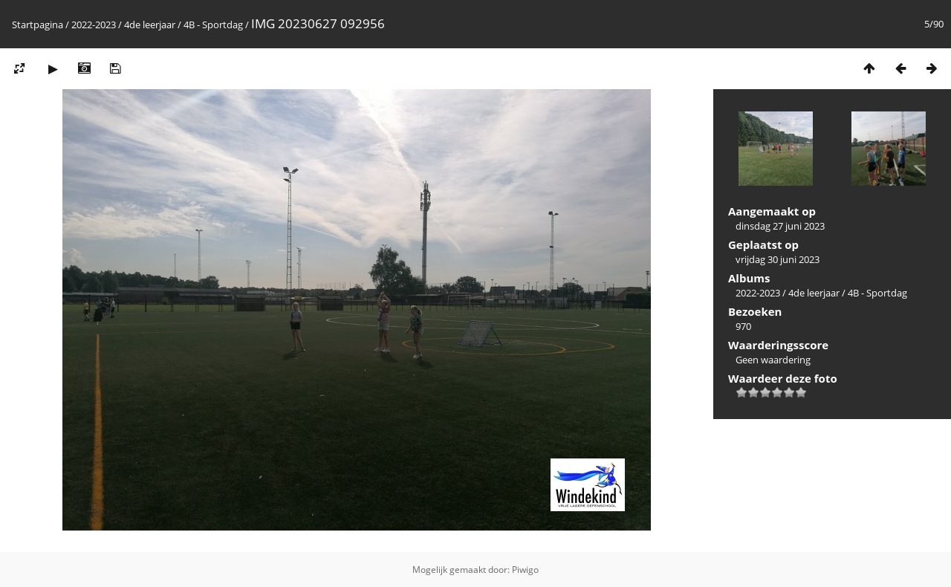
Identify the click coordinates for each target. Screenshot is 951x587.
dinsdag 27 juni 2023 (780, 226)
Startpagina (37, 24)
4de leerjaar (149, 24)
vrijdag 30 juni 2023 (777, 259)
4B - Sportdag (213, 24)
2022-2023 (93, 24)
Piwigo (525, 569)
